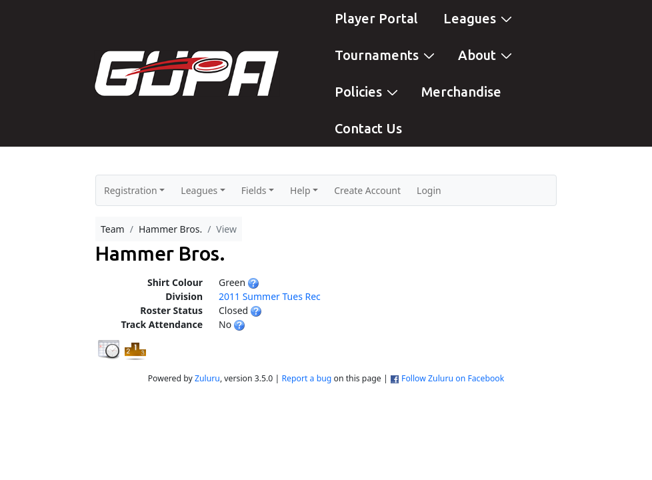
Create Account (367, 190)
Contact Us (368, 128)
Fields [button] (254, 190)
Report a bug (306, 378)
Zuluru (207, 378)
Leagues (479, 17)
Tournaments (386, 54)
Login (429, 190)
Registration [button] (130, 190)
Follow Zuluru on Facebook (452, 378)
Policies (368, 91)
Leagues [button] (199, 190)
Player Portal (376, 18)
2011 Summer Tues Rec (270, 296)
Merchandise (461, 91)
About (486, 54)
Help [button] (300, 190)
